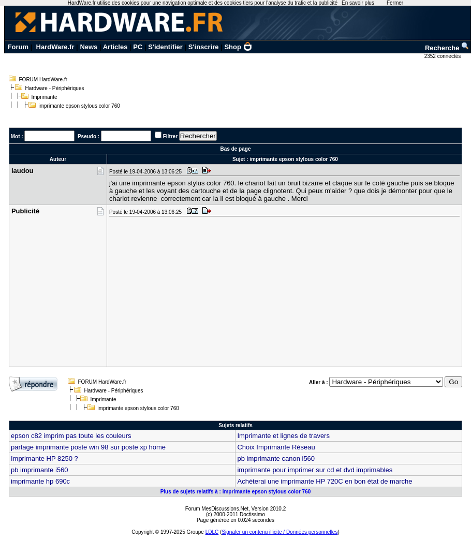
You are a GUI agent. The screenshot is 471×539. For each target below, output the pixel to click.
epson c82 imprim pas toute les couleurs (71, 436)
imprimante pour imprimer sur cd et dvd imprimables (314, 470)
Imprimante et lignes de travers (283, 436)
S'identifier (165, 47)
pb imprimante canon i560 (276, 458)
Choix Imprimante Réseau (276, 447)
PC (137, 47)
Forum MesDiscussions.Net (216, 509)
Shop (238, 47)
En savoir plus (358, 3)
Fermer (395, 3)
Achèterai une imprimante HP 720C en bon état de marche (324, 481)
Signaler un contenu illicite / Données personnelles (279, 532)
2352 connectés (443, 56)
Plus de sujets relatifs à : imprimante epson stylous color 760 (235, 491)
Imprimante (44, 97)
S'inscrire (203, 47)
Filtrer (170, 136)
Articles (115, 47)
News (88, 47)
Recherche (447, 48)
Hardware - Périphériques (54, 88)
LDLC (212, 532)
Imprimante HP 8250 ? (44, 458)
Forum (18, 47)
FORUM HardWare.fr (43, 79)
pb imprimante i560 (39, 470)
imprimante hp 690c (40, 481)
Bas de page (235, 149)
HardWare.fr (55, 47)
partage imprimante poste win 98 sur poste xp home (88, 447)
